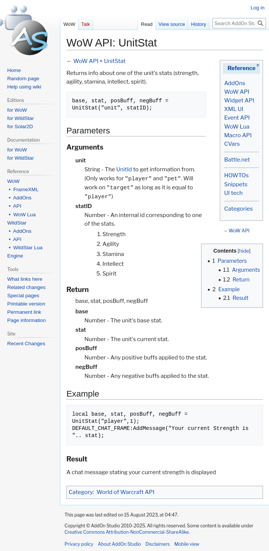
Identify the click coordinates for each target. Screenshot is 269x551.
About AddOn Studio (119, 544)
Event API (236, 117)
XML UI (233, 109)
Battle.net (237, 159)
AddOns (234, 83)
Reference (241, 68)
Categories (238, 208)
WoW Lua (236, 126)
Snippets (235, 184)
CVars (232, 144)
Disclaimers (158, 544)
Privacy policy (79, 544)
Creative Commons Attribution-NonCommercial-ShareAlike (127, 532)
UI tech (233, 193)
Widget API (239, 100)
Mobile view (186, 544)
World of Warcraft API (126, 492)
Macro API (237, 135)
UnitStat (115, 61)
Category (81, 492)
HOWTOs (236, 175)
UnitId (124, 169)
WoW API (236, 91)
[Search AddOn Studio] (239, 23)
